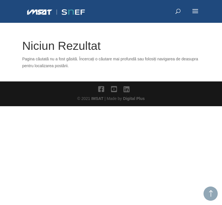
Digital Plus (134, 98)
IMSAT (97, 98)
